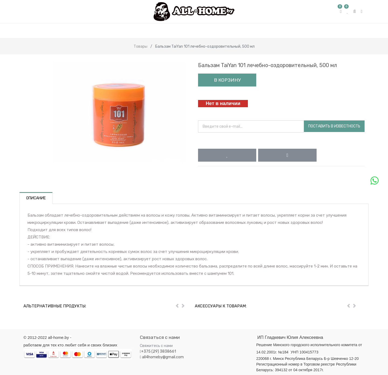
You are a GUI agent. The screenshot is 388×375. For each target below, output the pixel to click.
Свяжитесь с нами (156, 345)
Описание (36, 198)
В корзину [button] (227, 80)
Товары (140, 46)
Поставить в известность (334, 126)
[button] (227, 155)
